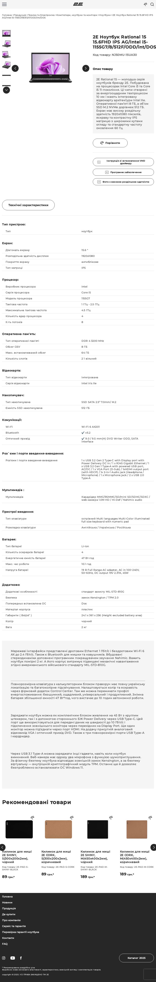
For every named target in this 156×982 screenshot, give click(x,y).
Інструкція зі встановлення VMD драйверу (121, 162)
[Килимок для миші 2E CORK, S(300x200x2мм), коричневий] (98, 844)
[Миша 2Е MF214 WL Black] (19, 836)
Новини (7, 902)
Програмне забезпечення (123, 172)
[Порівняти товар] (32, 818)
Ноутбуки (105, 15)
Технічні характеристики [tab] (28, 205)
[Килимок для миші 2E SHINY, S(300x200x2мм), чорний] (58, 845)
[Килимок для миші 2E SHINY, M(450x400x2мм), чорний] (137, 845)
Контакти (8, 938)
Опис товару (103, 69)
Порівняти (110, 143)
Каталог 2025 (137, 958)
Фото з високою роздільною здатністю (123, 182)
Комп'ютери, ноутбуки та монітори (77, 15)
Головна (7, 15)
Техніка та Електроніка (41, 15)
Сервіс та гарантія (14, 926)
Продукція (20, 15)
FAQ (4, 944)
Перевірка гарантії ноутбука (20, 932)
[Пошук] (152, 4)
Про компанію (11, 920)
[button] (15, 68)
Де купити (8, 914)
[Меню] (4, 4)
